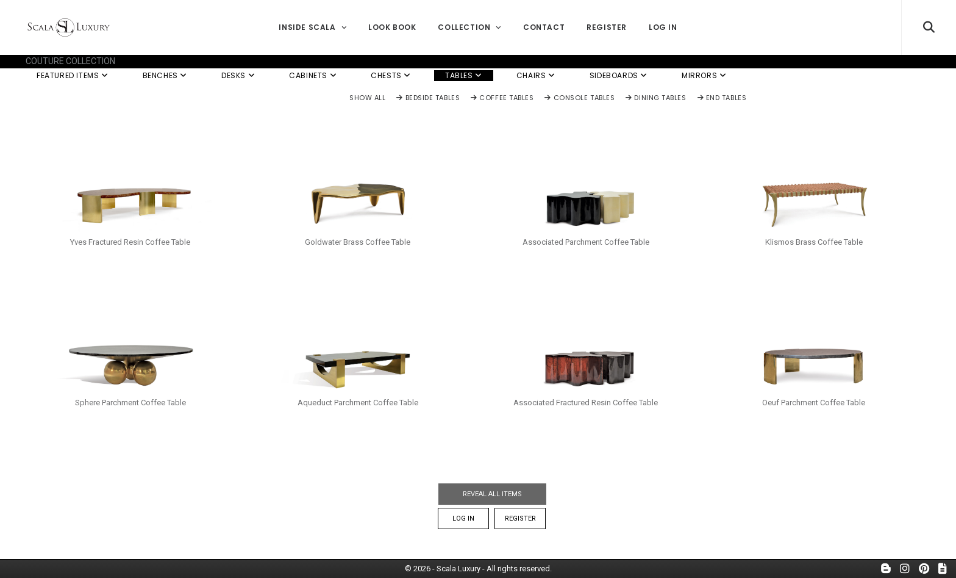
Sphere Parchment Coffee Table (130, 402)
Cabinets (313, 75)
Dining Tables (656, 98)
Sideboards (618, 75)
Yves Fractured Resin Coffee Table (130, 242)
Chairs (535, 75)
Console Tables (579, 98)
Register (607, 27)
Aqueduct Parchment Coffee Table (358, 402)
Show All (367, 98)
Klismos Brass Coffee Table (814, 242)
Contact (544, 27)
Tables (463, 75)
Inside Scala (312, 27)
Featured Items (73, 75)
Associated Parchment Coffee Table (586, 242)
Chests (391, 75)
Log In (663, 27)
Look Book (392, 27)
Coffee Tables (502, 98)
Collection (469, 27)
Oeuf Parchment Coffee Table (813, 402)
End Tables (722, 98)
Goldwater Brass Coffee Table (357, 242)
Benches (165, 75)
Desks (238, 75)
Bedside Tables (428, 98)
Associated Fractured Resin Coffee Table (585, 402)
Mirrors (704, 75)
